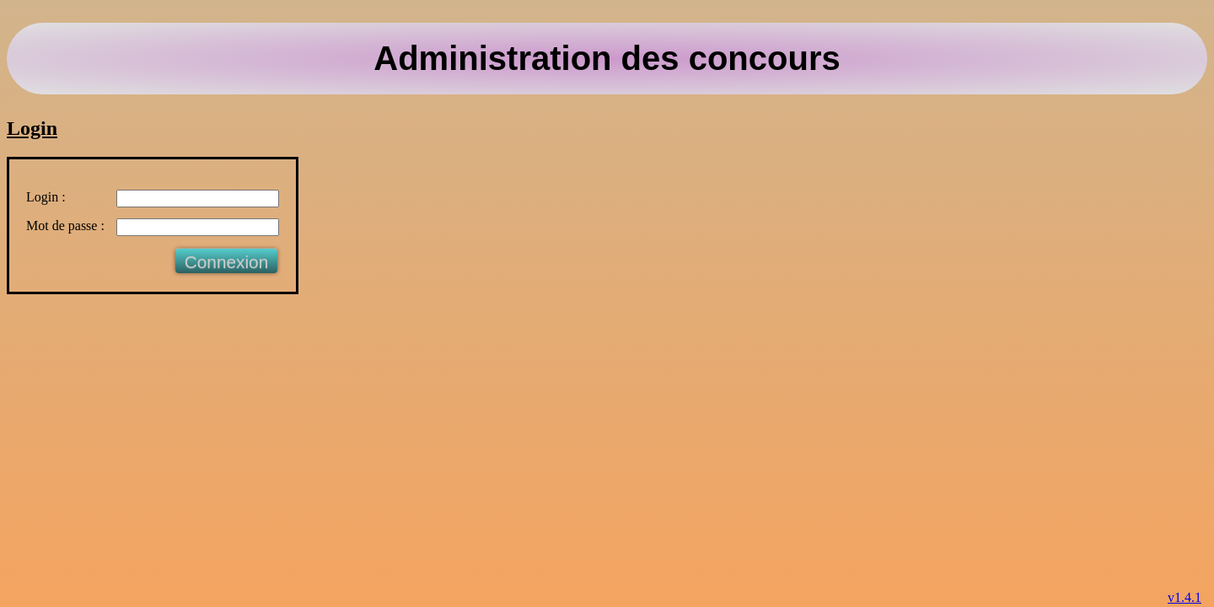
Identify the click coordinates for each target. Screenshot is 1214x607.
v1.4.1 (1184, 597)
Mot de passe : (65, 225)
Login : (46, 197)
